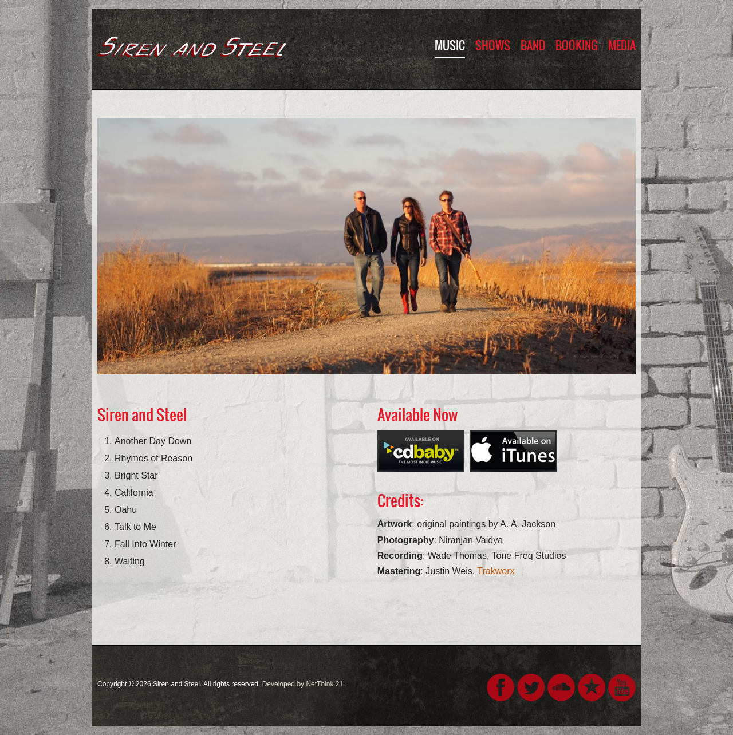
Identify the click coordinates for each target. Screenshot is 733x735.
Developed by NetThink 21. (303, 684)
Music (450, 45)
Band (533, 45)
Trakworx (495, 571)
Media (622, 45)
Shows (492, 45)
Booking (576, 45)
